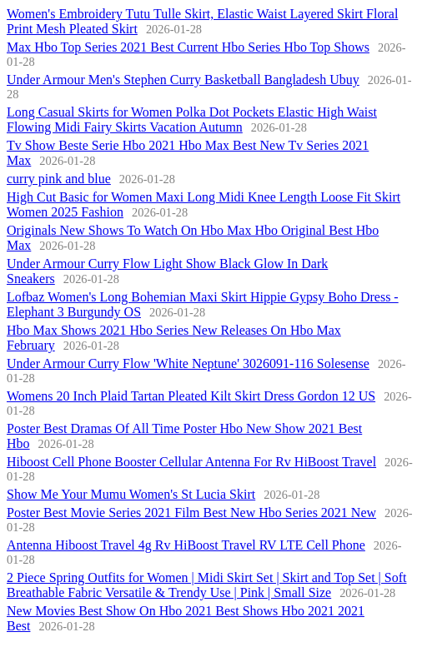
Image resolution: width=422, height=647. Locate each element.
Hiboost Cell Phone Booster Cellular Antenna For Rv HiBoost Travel (191, 462)
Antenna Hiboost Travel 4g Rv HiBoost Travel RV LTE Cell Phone (186, 545)
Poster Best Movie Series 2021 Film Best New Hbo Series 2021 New (191, 512)
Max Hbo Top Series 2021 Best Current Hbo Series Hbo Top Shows (188, 47)
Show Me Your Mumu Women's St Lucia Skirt (131, 494)
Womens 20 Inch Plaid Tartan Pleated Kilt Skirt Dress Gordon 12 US (191, 396)
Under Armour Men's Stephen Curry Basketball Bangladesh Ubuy (183, 79)
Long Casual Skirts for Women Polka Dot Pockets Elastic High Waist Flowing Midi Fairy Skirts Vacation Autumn (192, 119)
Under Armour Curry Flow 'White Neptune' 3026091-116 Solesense (188, 363)
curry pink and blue (59, 179)
